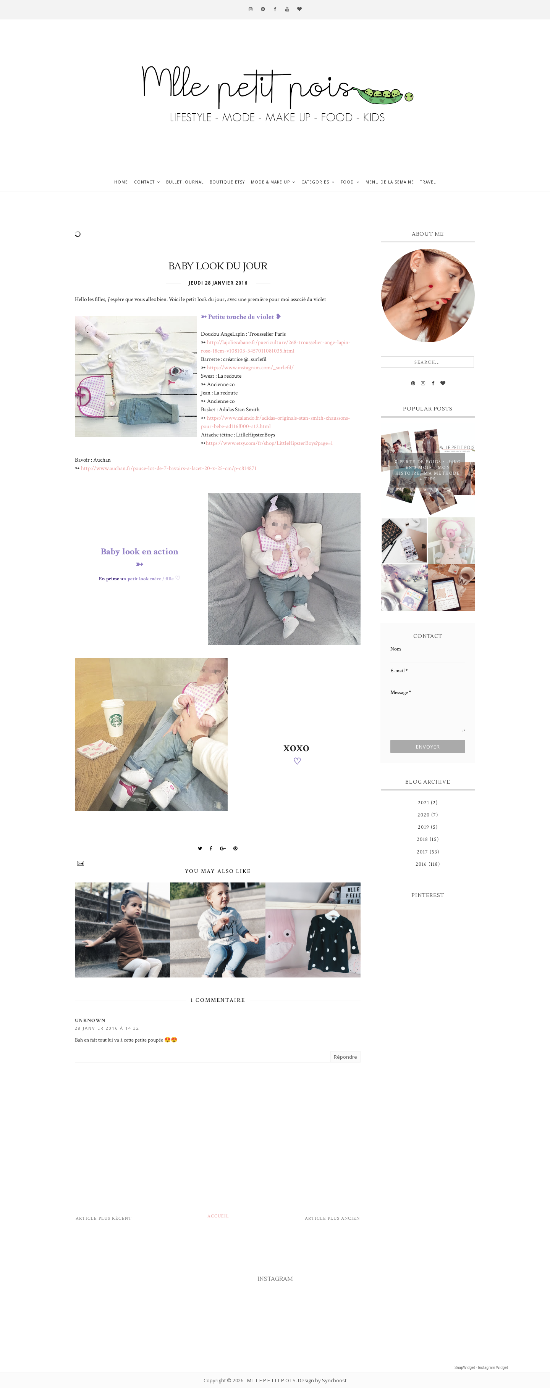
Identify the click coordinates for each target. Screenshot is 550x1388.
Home (121, 182)
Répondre (345, 1056)
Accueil (218, 1216)
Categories (315, 182)
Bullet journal (185, 182)
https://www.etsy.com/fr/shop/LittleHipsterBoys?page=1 (269, 443)
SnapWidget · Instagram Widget (481, 1367)
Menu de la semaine (390, 182)
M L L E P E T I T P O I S (271, 1380)
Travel (428, 182)
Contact (144, 182)
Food (347, 182)
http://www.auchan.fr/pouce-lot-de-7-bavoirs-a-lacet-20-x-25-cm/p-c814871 (169, 468)
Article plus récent (104, 1218)
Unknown (90, 1020)
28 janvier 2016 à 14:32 (107, 1028)
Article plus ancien (332, 1218)
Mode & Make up (270, 182)
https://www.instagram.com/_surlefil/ (250, 367)
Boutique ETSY (227, 182)
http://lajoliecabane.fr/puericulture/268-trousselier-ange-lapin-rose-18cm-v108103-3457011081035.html (276, 346)
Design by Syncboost (322, 1380)
